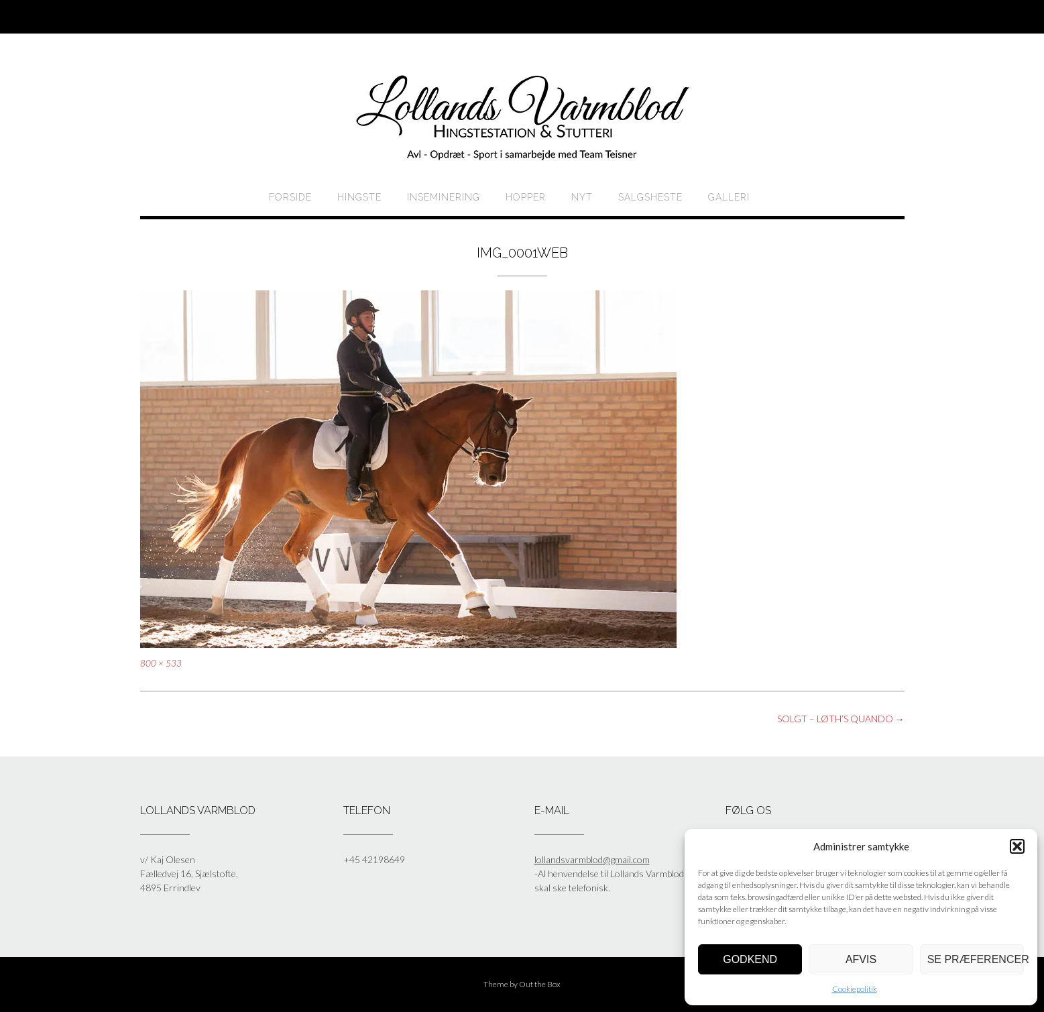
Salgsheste (650, 197)
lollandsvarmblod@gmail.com (592, 859)
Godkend (750, 959)
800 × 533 (161, 663)
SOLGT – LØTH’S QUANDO (841, 718)
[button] (1017, 846)
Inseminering (443, 197)
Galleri (729, 197)
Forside (290, 197)
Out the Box (540, 984)
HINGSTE (359, 197)
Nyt (582, 197)
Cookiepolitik (854, 989)
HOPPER (526, 197)
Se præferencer (975, 959)
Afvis (861, 959)
